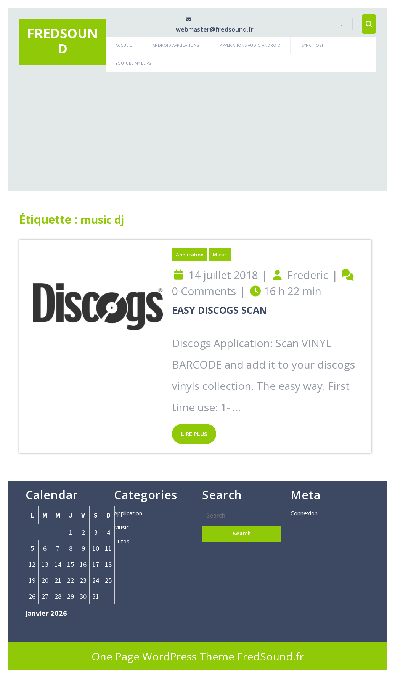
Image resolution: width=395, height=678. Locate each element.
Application (190, 254)
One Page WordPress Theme (163, 656)
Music (220, 254)
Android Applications (176, 45)
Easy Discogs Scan (219, 309)
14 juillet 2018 (223, 275)
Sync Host (312, 45)
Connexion (304, 513)
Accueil (124, 45)
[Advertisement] (197, 129)
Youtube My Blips (133, 63)
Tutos (122, 541)
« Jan (37, 630)
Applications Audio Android (250, 45)
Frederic (307, 275)
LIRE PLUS (189, 431)
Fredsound (62, 40)
